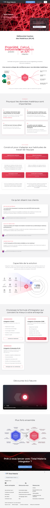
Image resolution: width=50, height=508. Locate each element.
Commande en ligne (23, 490)
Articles (34, 487)
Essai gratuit (30, 2)
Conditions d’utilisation (24, 504)
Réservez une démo (39, 27)
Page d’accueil (7, 504)
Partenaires (7, 494)
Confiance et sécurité (9, 492)
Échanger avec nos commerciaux (37, 338)
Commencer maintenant (13, 338)
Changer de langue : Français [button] (11, 477)
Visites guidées (36, 493)
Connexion (39, 2)
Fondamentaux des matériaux (25, 494)
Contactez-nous (8, 498)
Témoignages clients (23, 496)
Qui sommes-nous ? (9, 490)
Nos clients (7, 496)
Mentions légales (15, 504)
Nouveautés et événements (38, 498)
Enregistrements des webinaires (37, 496)
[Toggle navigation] (45, 2)
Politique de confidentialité (34, 504)
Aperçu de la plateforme (24, 492)
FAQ (19, 498)
